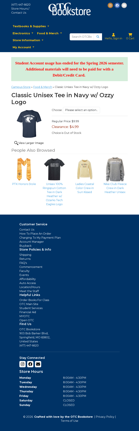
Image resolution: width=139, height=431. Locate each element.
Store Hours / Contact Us (20, 10)
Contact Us (26, 229)
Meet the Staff (29, 291)
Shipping (25, 254)
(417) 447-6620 (21, 4)
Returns (25, 258)
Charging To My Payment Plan (40, 237)
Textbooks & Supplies (30, 26)
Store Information (27, 40)
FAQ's (23, 263)
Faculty (24, 271)
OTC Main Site (28, 304)
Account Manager (31, 241)
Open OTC (26, 320)
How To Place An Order (35, 233)
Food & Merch (48, 33)
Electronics (22, 33)
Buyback (25, 245)
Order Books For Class (34, 300)
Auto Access (27, 283)
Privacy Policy (105, 416)
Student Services (31, 308)
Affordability (27, 279)
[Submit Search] (98, 36)
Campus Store (21, 87)
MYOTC (24, 316)
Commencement (31, 267)
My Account (22, 47)
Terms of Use (69, 420)
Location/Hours (29, 287)
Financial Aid (27, 312)
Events (24, 275)
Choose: (57, 110)
